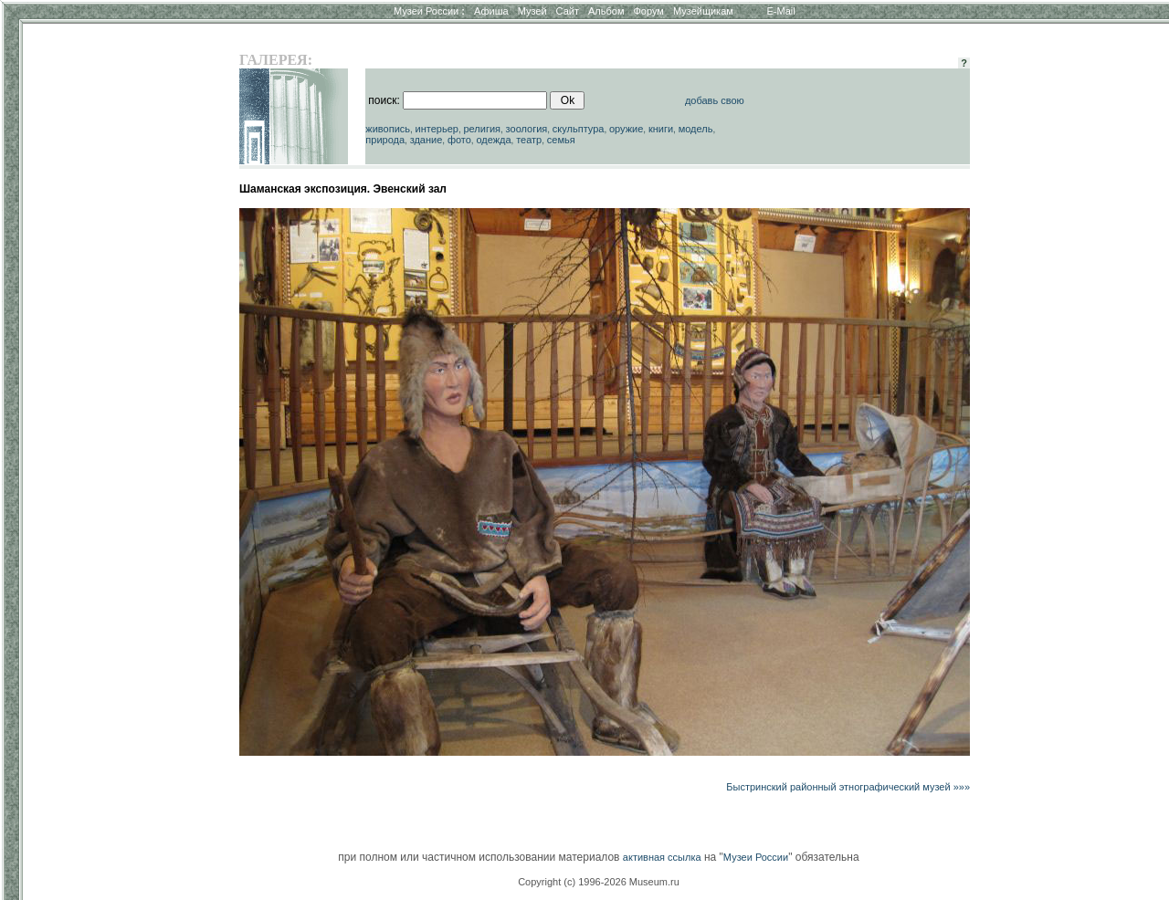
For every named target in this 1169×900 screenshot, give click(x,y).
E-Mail (781, 10)
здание (426, 139)
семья (561, 139)
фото (459, 139)
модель (696, 128)
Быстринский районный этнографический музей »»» (848, 786)
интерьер (437, 128)
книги (660, 128)
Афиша (491, 10)
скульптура (579, 128)
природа (385, 139)
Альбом (606, 10)
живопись (387, 128)
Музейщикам (703, 10)
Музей (532, 10)
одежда (493, 139)
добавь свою (714, 100)
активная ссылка (662, 857)
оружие (626, 128)
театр (529, 139)
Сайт (567, 10)
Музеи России (429, 10)
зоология (527, 128)
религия (481, 128)
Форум (648, 10)
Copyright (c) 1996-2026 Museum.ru (598, 881)
